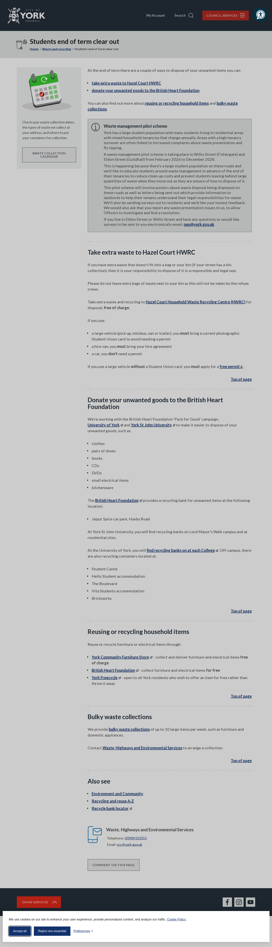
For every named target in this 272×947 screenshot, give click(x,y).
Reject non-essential (52, 931)
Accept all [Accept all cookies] (20, 931)
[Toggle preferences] (83, 931)
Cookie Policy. (176, 919)
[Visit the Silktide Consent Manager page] (261, 931)
